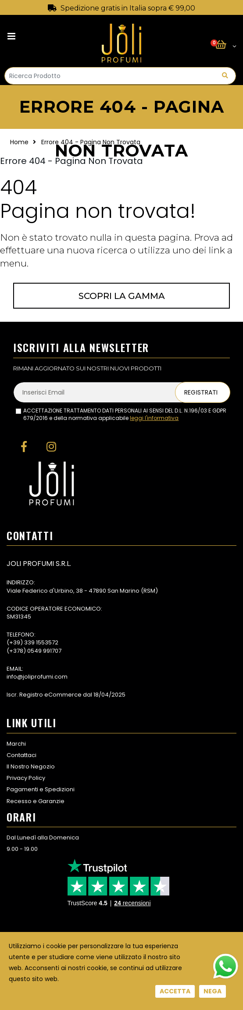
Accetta (175, 991)
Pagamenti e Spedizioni (41, 789)
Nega (213, 991)
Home (19, 142)
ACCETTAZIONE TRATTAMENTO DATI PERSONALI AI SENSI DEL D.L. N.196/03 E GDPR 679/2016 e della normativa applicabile (124, 414)
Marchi (16, 744)
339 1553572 (41, 642)
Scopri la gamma (122, 296)
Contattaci (21, 755)
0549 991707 (44, 651)
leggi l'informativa (154, 418)
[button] (225, 45)
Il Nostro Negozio (31, 766)
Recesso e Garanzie (35, 801)
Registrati (201, 392)
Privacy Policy (26, 778)
